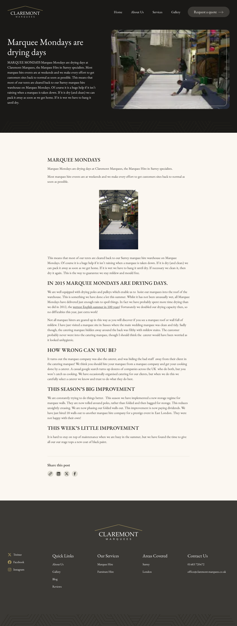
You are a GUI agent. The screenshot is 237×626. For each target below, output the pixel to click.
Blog (55, 579)
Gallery (56, 572)
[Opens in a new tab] (15, 554)
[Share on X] (67, 474)
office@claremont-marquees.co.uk (207, 572)
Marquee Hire (105, 564)
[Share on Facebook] (75, 474)
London (147, 572)
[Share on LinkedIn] (58, 474)
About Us (58, 564)
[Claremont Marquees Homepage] (25, 12)
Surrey (146, 564)
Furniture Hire (105, 572)
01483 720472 (196, 564)
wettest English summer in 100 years (96, 307)
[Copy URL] (50, 474)
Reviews (57, 586)
